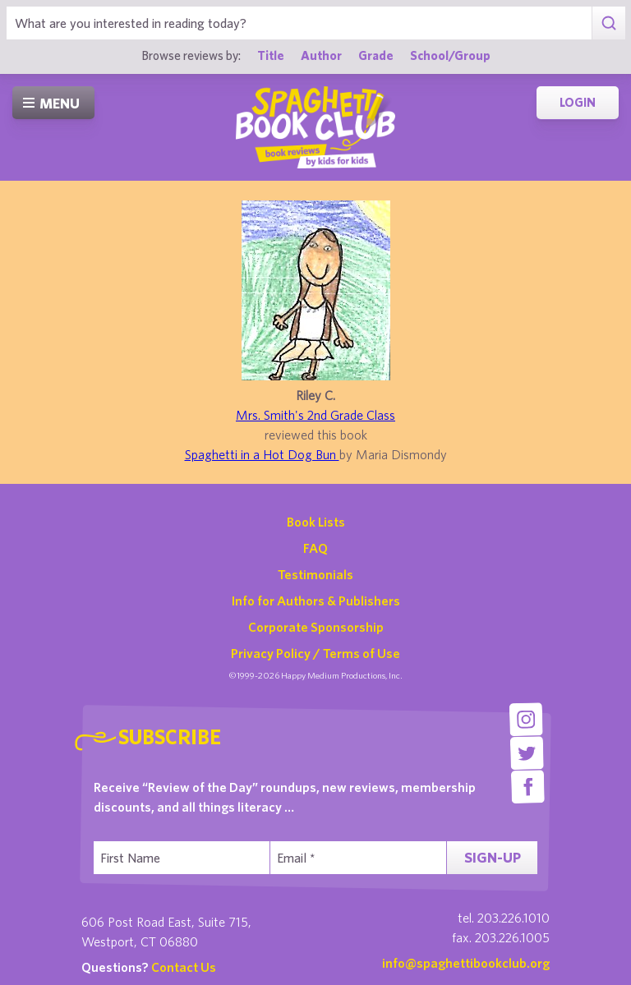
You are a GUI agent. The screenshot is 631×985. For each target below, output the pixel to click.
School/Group (450, 55)
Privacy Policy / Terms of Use (315, 653)
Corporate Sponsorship (316, 626)
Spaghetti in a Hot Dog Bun (262, 454)
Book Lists (316, 521)
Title (270, 55)
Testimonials (315, 574)
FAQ (315, 548)
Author (321, 55)
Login (578, 102)
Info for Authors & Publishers (316, 600)
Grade (376, 55)
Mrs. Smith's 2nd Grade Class (315, 414)
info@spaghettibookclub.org (466, 962)
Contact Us (183, 967)
